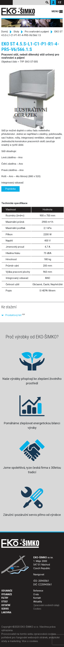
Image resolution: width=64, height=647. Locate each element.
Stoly (16, 31)
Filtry (4, 598)
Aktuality (37, 601)
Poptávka (10, 188)
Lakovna (6, 612)
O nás (36, 594)
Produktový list (13, 315)
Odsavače (6, 590)
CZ (59, 2)
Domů (4, 31)
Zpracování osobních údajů (46, 605)
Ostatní (5, 605)
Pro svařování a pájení (37, 31)
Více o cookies (30, 641)
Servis (5, 608)
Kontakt (37, 598)
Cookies (37, 608)
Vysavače (6, 594)
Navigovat (38, 574)
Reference (38, 590)
